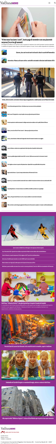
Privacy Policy (4, 437)
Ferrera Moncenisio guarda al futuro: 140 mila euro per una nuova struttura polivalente (24, 106)
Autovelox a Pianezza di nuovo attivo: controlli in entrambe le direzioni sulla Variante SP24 (31, 61)
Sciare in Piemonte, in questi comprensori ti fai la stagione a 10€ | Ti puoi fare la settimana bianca (20, 255)
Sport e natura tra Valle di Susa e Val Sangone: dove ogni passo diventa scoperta (28, 248)
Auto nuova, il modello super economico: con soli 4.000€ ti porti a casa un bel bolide (18, 259)
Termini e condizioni (6, 439)
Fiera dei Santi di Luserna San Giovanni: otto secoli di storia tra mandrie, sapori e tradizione (28, 346)
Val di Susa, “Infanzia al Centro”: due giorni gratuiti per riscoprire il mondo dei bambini (23, 303)
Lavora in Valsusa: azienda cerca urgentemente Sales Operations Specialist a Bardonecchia (24, 148)
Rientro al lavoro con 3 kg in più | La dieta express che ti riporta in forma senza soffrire (18, 262)
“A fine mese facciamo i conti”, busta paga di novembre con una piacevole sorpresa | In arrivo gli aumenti (26, 41)
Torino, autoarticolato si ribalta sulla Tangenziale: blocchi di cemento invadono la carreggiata (25, 138)
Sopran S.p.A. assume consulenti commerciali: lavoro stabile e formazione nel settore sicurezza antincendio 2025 (29, 180)
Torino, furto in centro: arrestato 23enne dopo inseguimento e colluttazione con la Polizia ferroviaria (28, 100)
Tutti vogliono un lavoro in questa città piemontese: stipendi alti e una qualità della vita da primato (26, 164)
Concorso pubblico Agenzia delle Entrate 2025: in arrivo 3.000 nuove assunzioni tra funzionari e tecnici (27, 156)
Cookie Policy (4, 435)
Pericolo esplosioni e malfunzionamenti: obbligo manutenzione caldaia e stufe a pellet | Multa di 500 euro (27, 122)
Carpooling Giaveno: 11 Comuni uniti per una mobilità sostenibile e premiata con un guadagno (25, 189)
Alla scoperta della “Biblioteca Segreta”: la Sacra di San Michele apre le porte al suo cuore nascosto (28, 418)
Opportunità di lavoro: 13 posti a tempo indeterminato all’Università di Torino (22, 172)
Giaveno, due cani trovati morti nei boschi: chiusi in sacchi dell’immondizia (35, 52)
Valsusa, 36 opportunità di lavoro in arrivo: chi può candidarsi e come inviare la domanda (24, 197)
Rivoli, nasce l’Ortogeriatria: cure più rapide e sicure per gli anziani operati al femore (23, 114)
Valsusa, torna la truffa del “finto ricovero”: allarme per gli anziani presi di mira (22, 130)
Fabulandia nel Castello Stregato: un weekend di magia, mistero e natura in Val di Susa (28, 382)
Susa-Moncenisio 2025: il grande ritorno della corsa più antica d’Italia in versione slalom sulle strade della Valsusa (24, 251)
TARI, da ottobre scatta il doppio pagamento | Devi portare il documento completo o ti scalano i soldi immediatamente (30, 205)
